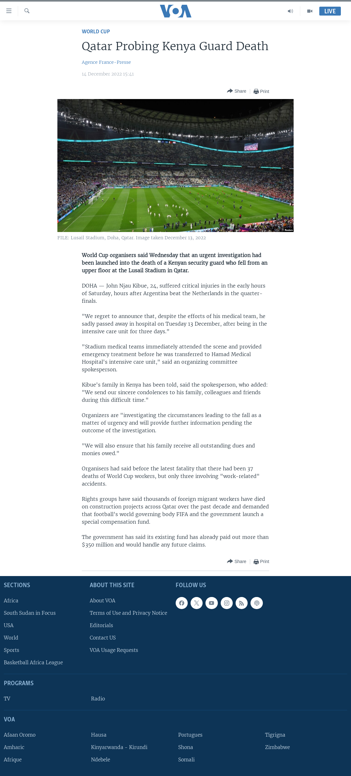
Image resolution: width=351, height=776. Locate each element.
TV (7, 699)
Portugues (190, 735)
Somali (186, 760)
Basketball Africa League (33, 663)
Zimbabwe (277, 747)
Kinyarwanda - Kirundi (119, 747)
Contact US (103, 638)
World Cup (96, 32)
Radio (98, 699)
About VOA (102, 601)
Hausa (99, 735)
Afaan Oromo (20, 735)
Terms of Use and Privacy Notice (128, 613)
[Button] (236, 91)
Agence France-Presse (106, 62)
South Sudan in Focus (30, 613)
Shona (185, 747)
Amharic (14, 747)
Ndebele (100, 760)
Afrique (13, 760)
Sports (11, 650)
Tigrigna (275, 735)
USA (9, 625)
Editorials (101, 625)
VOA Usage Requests (114, 650)
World (11, 638)
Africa (11, 601)
